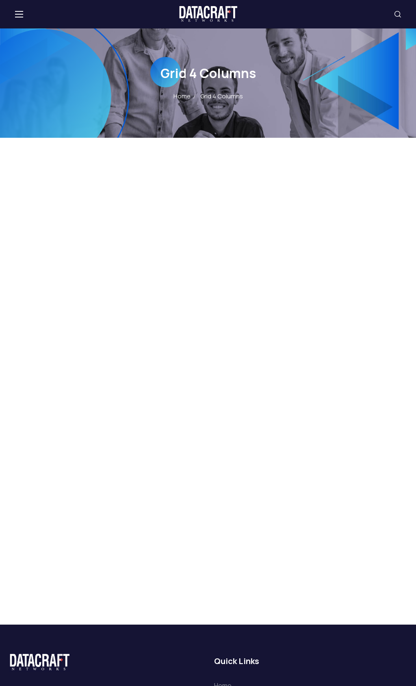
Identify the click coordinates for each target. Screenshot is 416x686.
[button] (397, 14)
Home (182, 96)
